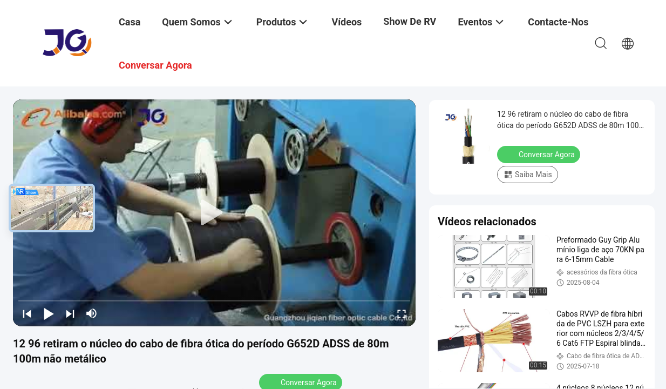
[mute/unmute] (92, 313)
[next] (70, 313)
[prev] (27, 313)
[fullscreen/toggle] (401, 313)
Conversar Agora (540, 154)
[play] (214, 212)
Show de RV (409, 21)
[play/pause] (48, 313)
